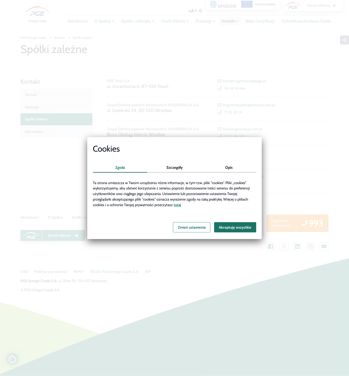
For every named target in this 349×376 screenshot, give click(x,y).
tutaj (177, 205)
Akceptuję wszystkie (235, 227)
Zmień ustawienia (192, 227)
